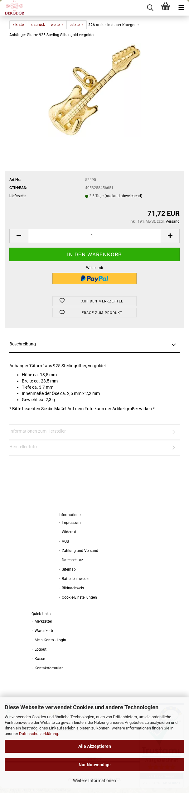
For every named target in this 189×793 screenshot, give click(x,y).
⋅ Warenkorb (42, 631)
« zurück (38, 24)
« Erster (18, 24)
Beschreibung (22, 343)
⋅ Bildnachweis (71, 588)
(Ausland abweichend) (123, 196)
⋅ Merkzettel (42, 621)
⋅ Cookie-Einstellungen (78, 597)
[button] (18, 236)
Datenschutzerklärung (38, 733)
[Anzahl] (94, 236)
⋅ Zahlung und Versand (78, 550)
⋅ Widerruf (67, 532)
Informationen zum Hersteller (37, 431)
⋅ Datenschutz (71, 560)
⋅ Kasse (38, 659)
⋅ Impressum (70, 522)
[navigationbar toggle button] (181, 8)
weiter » (57, 24)
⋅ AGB (64, 541)
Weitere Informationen (94, 780)
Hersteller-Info (23, 446)
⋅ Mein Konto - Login (49, 640)
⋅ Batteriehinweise (74, 579)
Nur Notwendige (95, 764)
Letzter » (77, 24)
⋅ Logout (39, 649)
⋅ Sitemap (67, 569)
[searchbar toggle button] (150, 8)
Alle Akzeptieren (94, 746)
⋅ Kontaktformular (47, 668)
